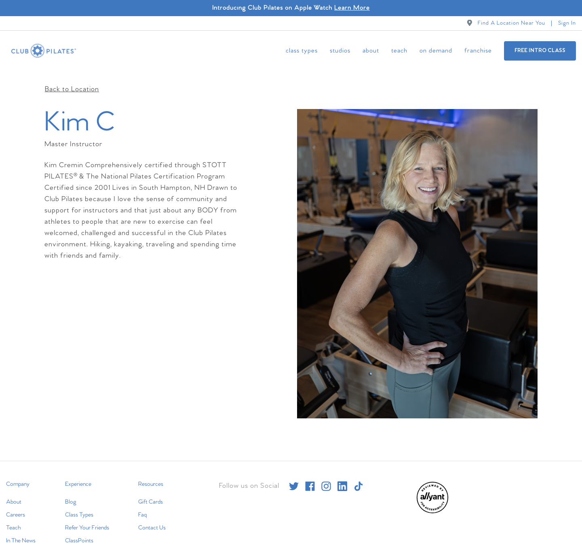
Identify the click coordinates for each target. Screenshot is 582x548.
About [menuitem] (371, 51)
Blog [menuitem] (70, 492)
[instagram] (326, 476)
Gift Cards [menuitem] (150, 492)
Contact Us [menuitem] (152, 518)
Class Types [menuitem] (302, 51)
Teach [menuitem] (399, 51)
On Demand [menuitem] (436, 51)
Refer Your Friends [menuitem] (87, 518)
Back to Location (72, 79)
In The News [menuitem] (21, 531)
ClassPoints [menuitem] (79, 531)
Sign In (567, 23)
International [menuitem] (21, 544)
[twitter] (294, 476)
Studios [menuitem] (340, 51)
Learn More (352, 8)
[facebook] (310, 476)
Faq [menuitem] (142, 505)
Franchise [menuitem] (478, 51)
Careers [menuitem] (15, 505)
